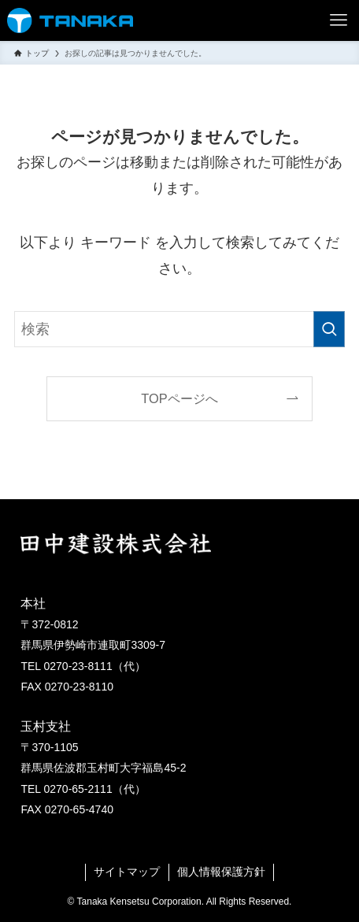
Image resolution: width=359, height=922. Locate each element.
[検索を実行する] (329, 329)
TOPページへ (179, 398)
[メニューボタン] (338, 20)
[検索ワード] (179, 329)
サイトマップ (127, 872)
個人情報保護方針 (221, 872)
